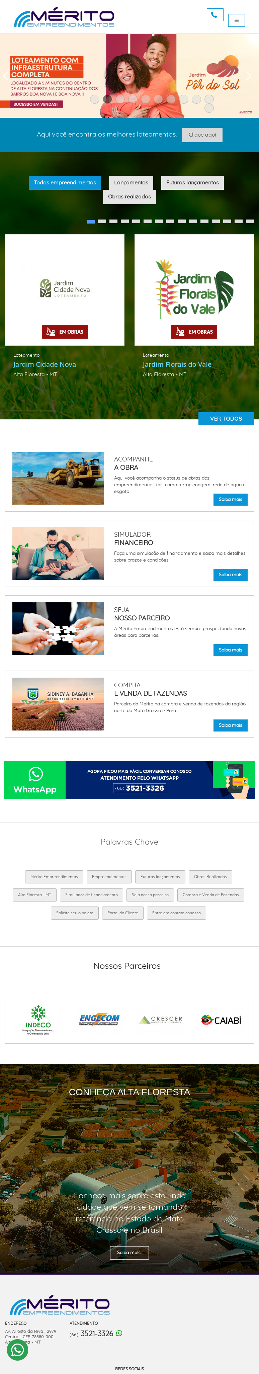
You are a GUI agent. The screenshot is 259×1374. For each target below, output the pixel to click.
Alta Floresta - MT (34, 895)
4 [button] (134, 101)
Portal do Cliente (122, 913)
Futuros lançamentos (160, 877)
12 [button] (213, 223)
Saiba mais (230, 499)
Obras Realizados (210, 877)
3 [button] (121, 101)
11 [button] (210, 110)
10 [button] (210, 101)
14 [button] (236, 223)
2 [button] (109, 101)
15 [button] (248, 223)
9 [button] (198, 101)
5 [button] (147, 101)
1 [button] (96, 101)
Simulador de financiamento (91, 895)
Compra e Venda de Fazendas (211, 895)
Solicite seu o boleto (74, 913)
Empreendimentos (109, 877)
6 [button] (160, 101)
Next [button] (248, 75)
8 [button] (185, 101)
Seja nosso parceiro (150, 895)
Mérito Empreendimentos (54, 877)
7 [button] (172, 101)
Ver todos (226, 418)
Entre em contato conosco (176, 913)
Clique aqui (202, 135)
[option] (65, 307)
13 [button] (225, 223)
